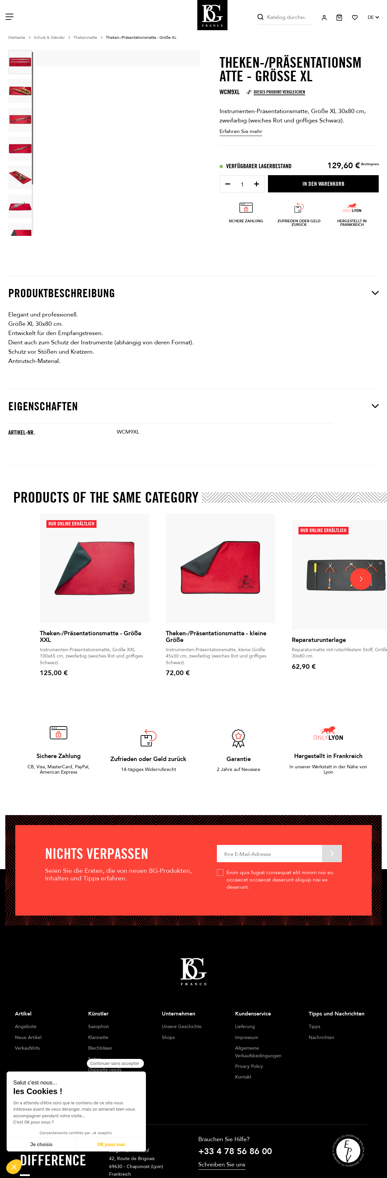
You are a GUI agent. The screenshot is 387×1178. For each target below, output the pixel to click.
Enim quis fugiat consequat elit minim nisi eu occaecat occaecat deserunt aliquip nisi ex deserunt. (279, 880)
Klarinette (98, 1037)
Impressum (246, 1037)
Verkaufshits (27, 1048)
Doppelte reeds (104, 1070)
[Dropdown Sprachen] (373, 17)
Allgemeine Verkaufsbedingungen (258, 1052)
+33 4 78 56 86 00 (235, 1138)
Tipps (314, 1026)
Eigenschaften (193, 406)
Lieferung (245, 1026)
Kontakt (243, 1077)
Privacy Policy (249, 1066)
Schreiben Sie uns (221, 1151)
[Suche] (285, 17)
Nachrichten (321, 1037)
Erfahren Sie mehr (241, 131)
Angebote (25, 1026)
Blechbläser (100, 1048)
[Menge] (242, 184)
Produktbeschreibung (193, 293)
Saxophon (98, 1026)
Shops (168, 1037)
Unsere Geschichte (182, 1026)
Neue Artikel (28, 1037)
